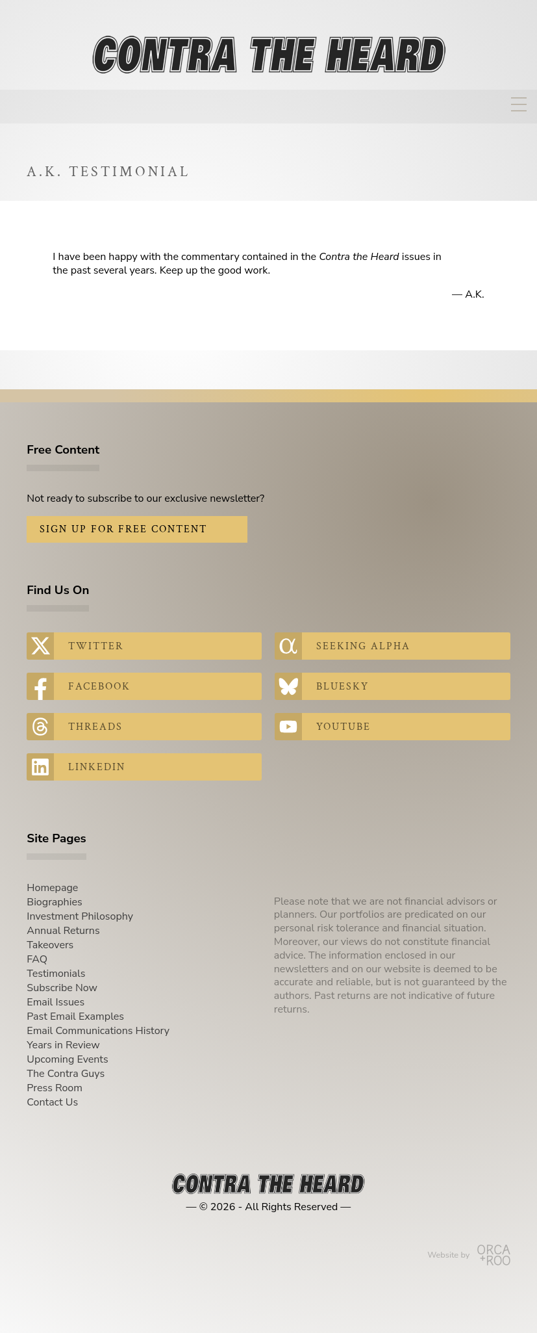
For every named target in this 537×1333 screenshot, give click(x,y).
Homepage (52, 888)
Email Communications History (98, 1031)
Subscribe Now (62, 988)
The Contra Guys (66, 1074)
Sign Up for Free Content (123, 529)
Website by (468, 1255)
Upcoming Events (67, 1059)
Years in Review (63, 1045)
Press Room (54, 1088)
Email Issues (55, 1002)
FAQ (37, 959)
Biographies (54, 902)
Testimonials (56, 973)
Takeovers (50, 945)
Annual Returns (63, 931)
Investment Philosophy (80, 916)
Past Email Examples (75, 1016)
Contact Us (52, 1102)
